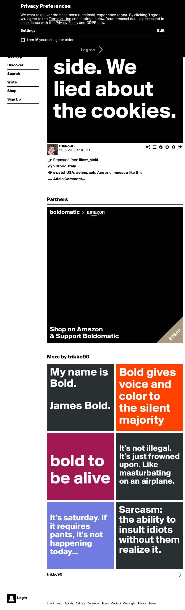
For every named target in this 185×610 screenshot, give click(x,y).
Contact (116, 603)
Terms (152, 603)
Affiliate (80, 603)
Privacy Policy (67, 23)
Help (59, 603)
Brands (68, 603)
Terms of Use (60, 19)
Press (105, 603)
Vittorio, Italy (64, 166)
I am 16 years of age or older (50, 40)
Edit (160, 31)
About (50, 603)
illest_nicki (88, 160)
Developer (93, 603)
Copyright (129, 603)
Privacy (142, 603)
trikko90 (67, 146)
